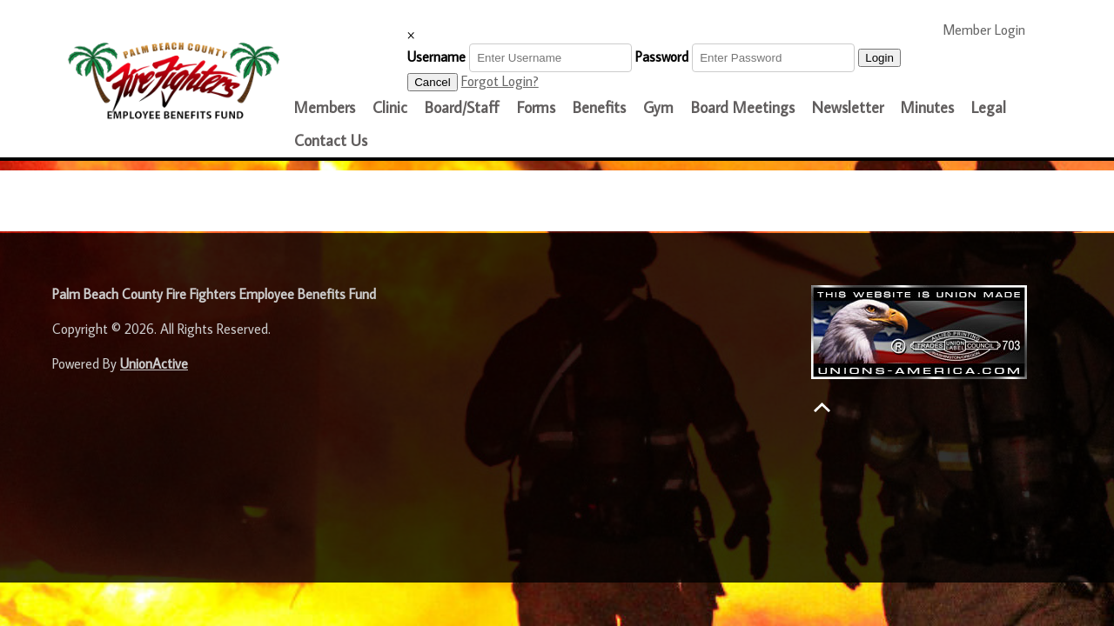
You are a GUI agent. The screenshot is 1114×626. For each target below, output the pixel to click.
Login (879, 57)
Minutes (927, 107)
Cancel (432, 82)
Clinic (389, 107)
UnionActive (154, 363)
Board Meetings (743, 107)
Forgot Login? (500, 81)
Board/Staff (462, 107)
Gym (658, 107)
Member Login (991, 29)
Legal (988, 107)
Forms (536, 107)
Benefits (599, 107)
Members (324, 107)
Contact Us (330, 140)
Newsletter (847, 107)
